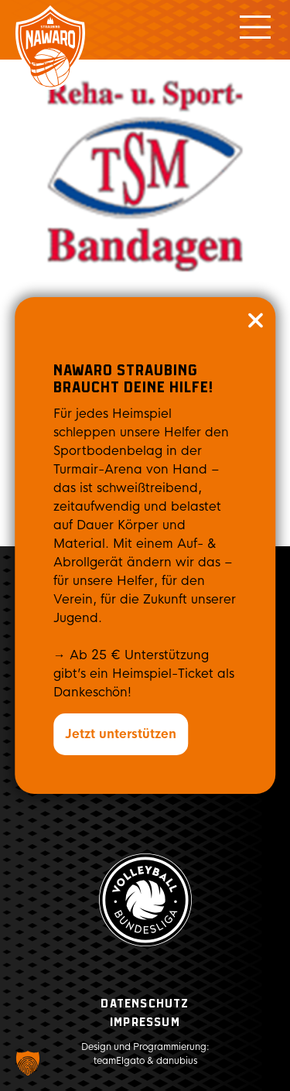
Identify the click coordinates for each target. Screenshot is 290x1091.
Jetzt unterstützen (120, 734)
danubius (176, 1061)
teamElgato (119, 1061)
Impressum (145, 1022)
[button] (28, 1063)
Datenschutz (145, 1004)
